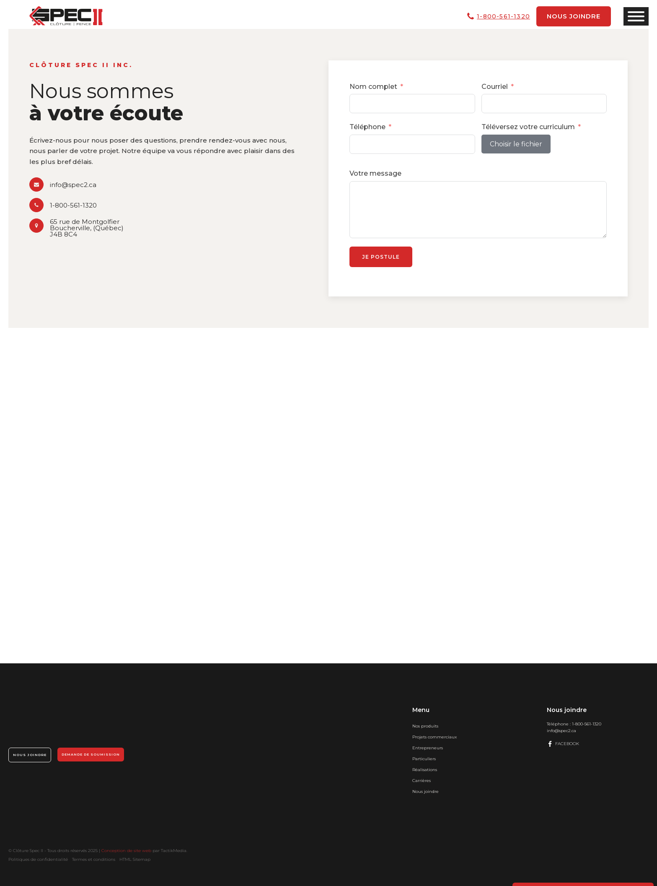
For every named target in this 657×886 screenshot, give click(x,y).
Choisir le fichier (516, 144)
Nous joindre (573, 16)
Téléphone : (574, 724)
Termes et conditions (93, 859)
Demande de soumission (91, 754)
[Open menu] (636, 16)
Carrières (421, 780)
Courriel (494, 87)
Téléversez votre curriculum (528, 127)
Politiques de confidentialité (38, 859)
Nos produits (425, 726)
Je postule (381, 257)
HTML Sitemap (134, 859)
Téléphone (367, 127)
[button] (62, 184)
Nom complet (373, 87)
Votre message (375, 173)
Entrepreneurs (427, 748)
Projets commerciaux (434, 737)
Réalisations (424, 769)
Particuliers (424, 758)
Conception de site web (126, 850)
